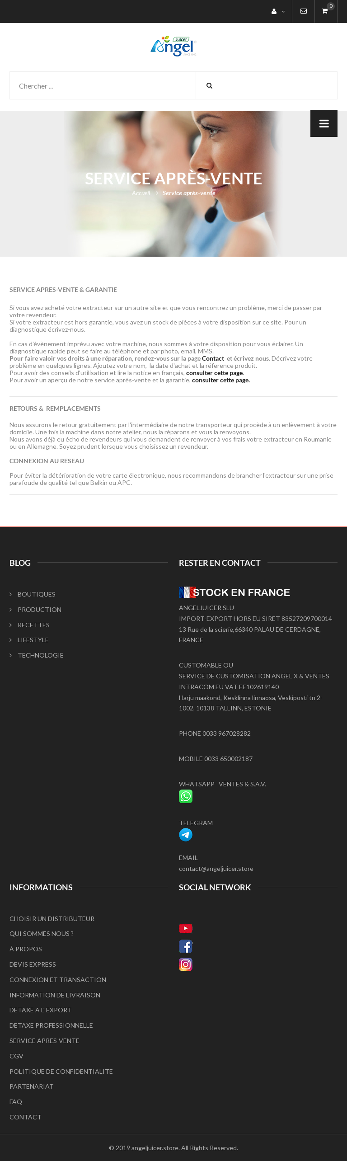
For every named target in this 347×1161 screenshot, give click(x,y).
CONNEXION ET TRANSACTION (57, 979)
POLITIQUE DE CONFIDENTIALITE (61, 1071)
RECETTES (29, 625)
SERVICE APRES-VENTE (44, 1040)
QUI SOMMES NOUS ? (41, 933)
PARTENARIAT (31, 1086)
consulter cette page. (221, 380)
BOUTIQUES (32, 594)
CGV (16, 1056)
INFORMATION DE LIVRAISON (54, 995)
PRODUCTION (35, 609)
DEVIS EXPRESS (32, 964)
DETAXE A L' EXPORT (40, 1010)
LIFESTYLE (29, 640)
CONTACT (25, 1117)
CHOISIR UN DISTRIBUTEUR (51, 918)
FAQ (15, 1101)
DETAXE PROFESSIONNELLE (51, 1025)
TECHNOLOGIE (36, 655)
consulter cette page (214, 372)
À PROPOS (25, 949)
